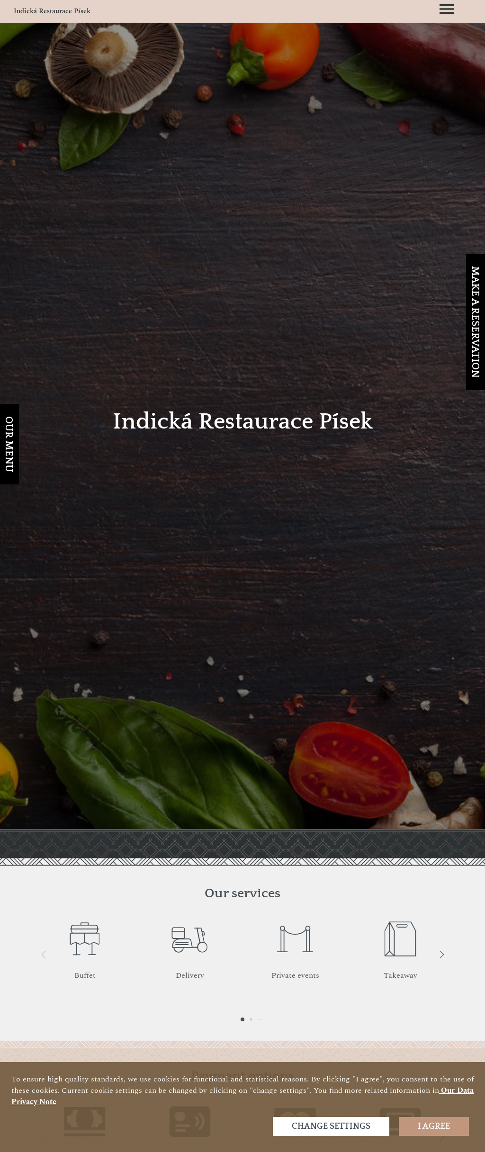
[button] (441, 954)
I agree (434, 1126)
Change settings (331, 1126)
